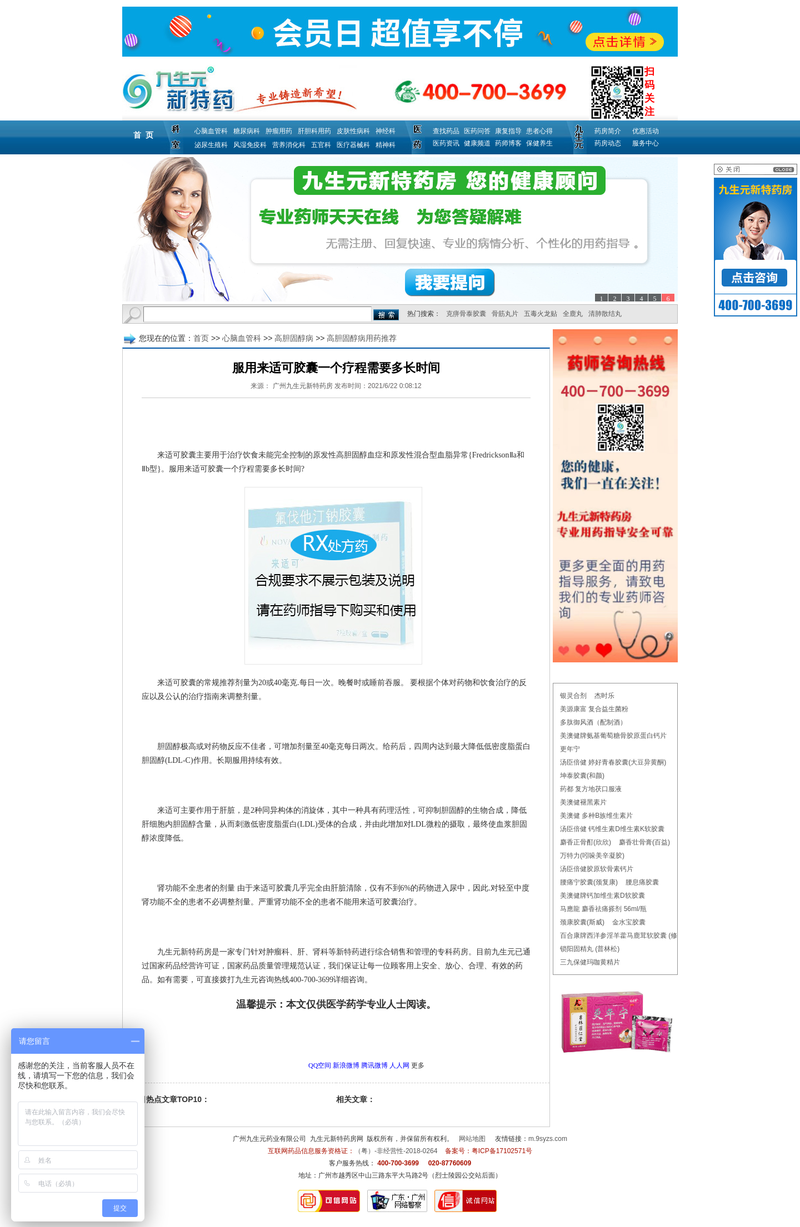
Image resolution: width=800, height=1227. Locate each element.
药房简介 (607, 131)
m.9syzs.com (547, 1139)
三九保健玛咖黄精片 (590, 962)
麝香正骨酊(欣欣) (585, 842)
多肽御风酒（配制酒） (593, 722)
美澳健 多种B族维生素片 (596, 815)
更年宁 (570, 749)
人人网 (399, 1065)
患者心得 (539, 131)
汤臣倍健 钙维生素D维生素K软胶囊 (612, 829)
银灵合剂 (573, 696)
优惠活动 (645, 131)
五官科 (321, 145)
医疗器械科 (353, 145)
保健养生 (539, 143)
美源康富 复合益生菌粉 (594, 709)
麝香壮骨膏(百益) (644, 842)
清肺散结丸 (605, 314)
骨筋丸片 (505, 314)
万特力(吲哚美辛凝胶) (592, 855)
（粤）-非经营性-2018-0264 (395, 1151)
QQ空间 (319, 1065)
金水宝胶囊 (629, 922)
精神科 (386, 145)
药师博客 (508, 143)
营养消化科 (289, 145)
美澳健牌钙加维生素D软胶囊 (602, 895)
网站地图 (472, 1139)
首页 (201, 338)
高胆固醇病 (293, 338)
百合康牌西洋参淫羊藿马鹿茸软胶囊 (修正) (623, 935)
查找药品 (446, 131)
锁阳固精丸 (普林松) (589, 949)
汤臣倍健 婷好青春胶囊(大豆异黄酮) (613, 762)
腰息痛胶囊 (642, 882)
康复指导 (508, 131)
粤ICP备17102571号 (502, 1151)
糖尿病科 (246, 131)
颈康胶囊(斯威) (582, 922)
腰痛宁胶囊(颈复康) (589, 882)
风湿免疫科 (250, 145)
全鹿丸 (573, 314)
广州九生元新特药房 (303, 386)
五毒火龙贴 (540, 314)
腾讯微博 (374, 1065)
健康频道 (477, 143)
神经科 (386, 131)
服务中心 (645, 143)
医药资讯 (446, 143)
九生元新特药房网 (336, 1139)
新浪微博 (346, 1065)
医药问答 (477, 131)
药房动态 (607, 143)
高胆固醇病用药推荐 (362, 338)
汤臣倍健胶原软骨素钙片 (596, 869)
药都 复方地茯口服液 (591, 789)
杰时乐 (604, 696)
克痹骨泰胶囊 (466, 314)
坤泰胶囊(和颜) (582, 776)
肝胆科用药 (314, 131)
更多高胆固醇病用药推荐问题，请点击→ (313, 1035)
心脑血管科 (211, 131)
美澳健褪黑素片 (583, 802)
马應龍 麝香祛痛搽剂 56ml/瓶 (603, 909)
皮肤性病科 (353, 131)
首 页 (143, 134)
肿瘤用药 (279, 131)
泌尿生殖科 (211, 145)
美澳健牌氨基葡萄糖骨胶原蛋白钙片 (613, 736)
